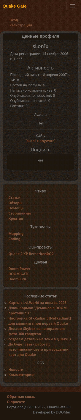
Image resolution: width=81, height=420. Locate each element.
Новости (15, 369)
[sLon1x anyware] (40, 140)
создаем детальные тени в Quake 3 (39, 339)
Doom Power (19, 268)
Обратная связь (21, 396)
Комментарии (21, 374)
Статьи (14, 197)
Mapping (16, 233)
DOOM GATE (18, 273)
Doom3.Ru (17, 279)
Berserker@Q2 (41, 253)
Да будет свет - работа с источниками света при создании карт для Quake (38, 349)
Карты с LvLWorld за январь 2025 (37, 302)
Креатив (15, 218)
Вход (14, 20)
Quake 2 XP (18, 253)
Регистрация (21, 25)
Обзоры (15, 202)
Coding (14, 238)
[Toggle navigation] (72, 6)
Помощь (16, 208)
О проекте (16, 401)
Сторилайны (19, 213)
